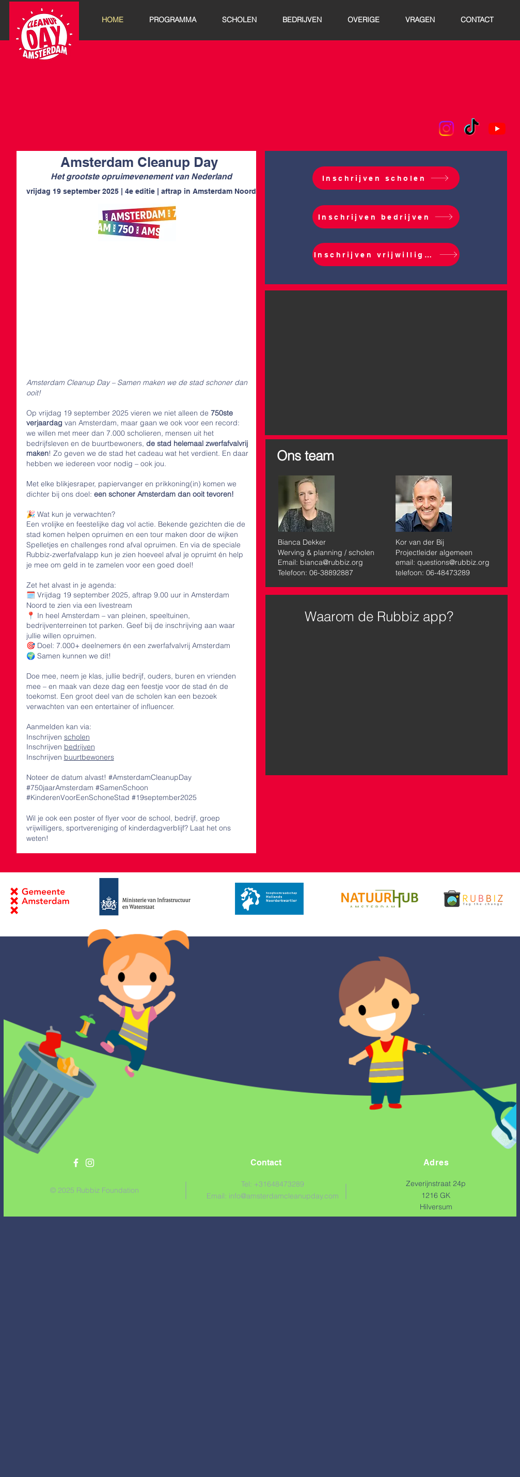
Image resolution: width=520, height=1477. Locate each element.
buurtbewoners (89, 757)
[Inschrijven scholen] (386, 178)
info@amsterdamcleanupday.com (284, 1196)
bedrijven (79, 746)
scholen (77, 737)
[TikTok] (472, 128)
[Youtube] (497, 128)
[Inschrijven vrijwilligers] (386, 254)
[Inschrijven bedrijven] (386, 216)
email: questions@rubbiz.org (443, 562)
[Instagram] (446, 128)
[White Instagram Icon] (90, 1162)
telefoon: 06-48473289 (433, 572)
